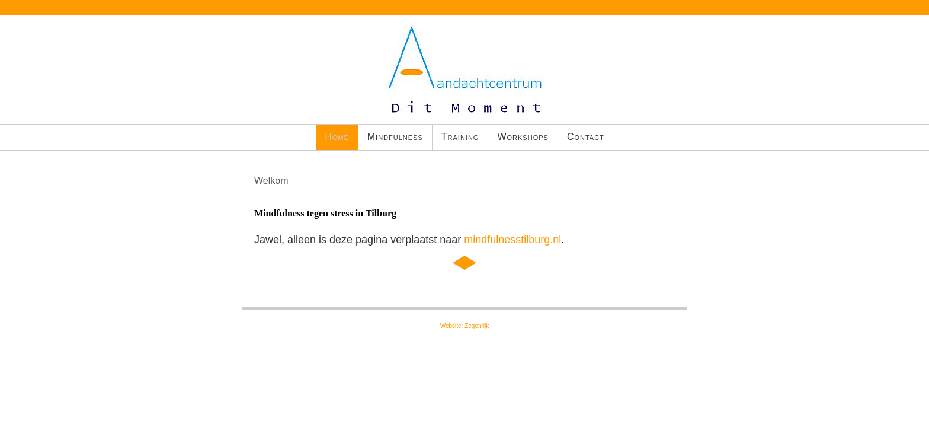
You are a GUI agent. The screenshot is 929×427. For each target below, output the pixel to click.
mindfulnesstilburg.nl (512, 240)
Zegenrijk (476, 326)
